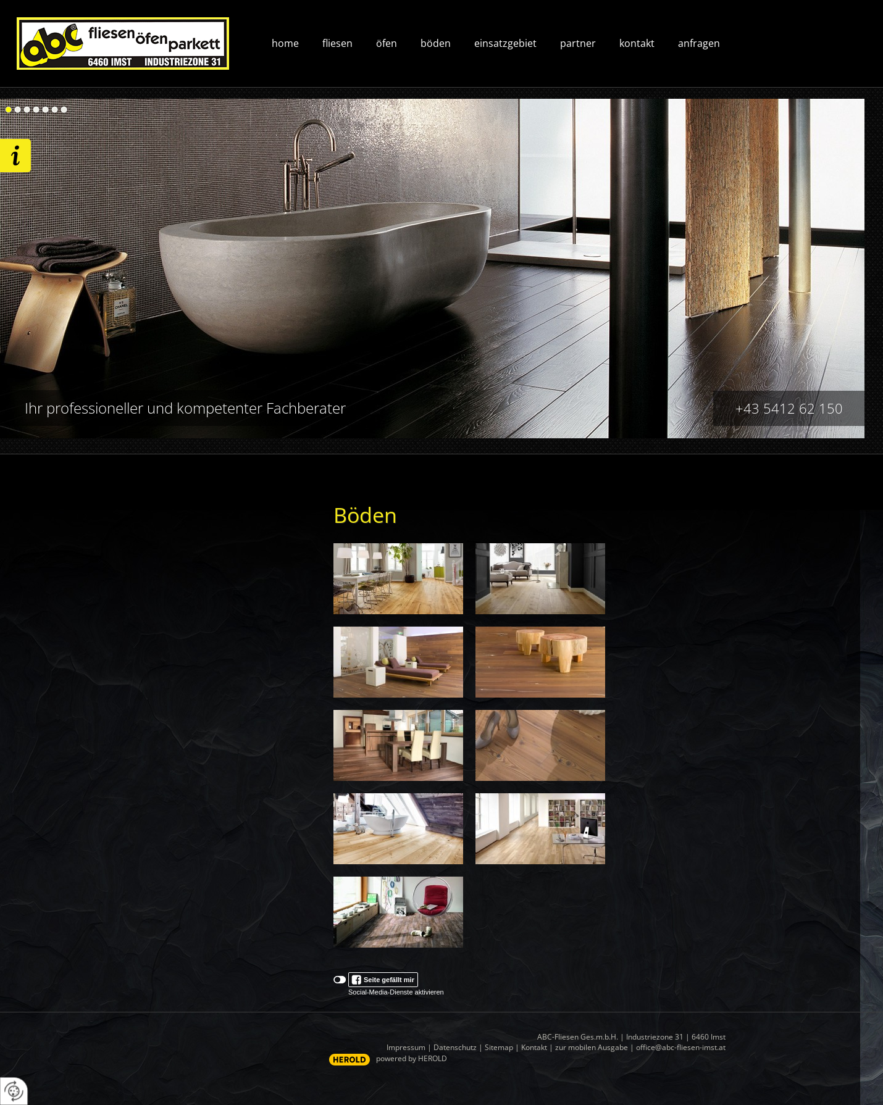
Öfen (386, 43)
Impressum (406, 1047)
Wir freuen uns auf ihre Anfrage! (15, 155)
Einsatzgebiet (505, 43)
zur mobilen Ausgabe (591, 1047)
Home (285, 43)
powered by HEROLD (411, 1058)
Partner (578, 43)
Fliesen (337, 43)
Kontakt (637, 43)
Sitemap (499, 1047)
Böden (436, 43)
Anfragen (699, 43)
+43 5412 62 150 (789, 408)
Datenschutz (455, 1047)
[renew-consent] (14, 1091)
